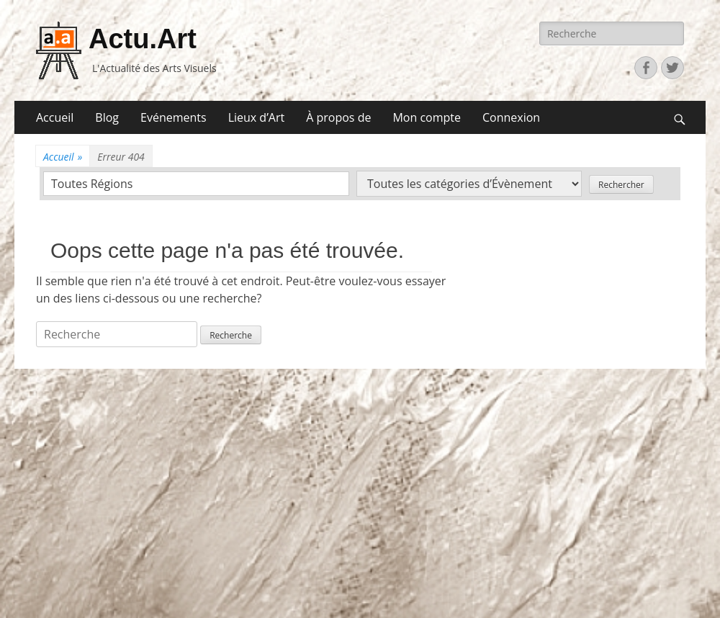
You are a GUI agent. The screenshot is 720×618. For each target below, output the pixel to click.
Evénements (173, 117)
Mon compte (426, 117)
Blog (107, 117)
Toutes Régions (91, 184)
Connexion (511, 117)
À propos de (338, 117)
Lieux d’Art (256, 117)
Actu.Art (143, 39)
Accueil (54, 117)
